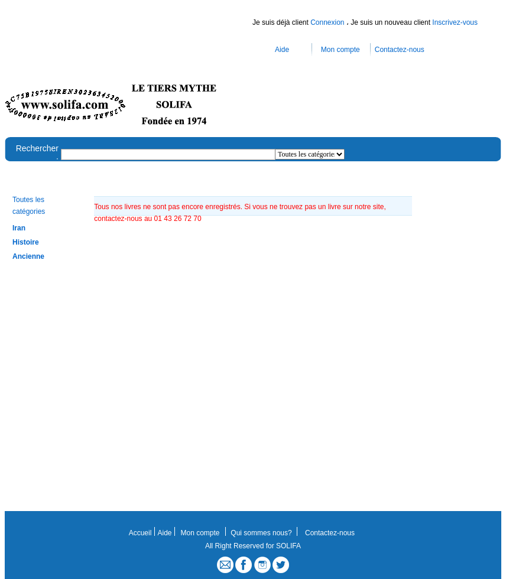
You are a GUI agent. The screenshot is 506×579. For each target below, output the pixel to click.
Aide (282, 49)
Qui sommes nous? (261, 533)
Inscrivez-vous (455, 22)
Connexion (328, 22)
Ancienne (28, 256)
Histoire (25, 242)
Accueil (140, 533)
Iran (18, 228)
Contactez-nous (399, 49)
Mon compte (340, 49)
